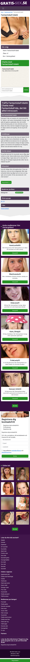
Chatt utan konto (5, 583)
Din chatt (3, 562)
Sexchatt (3, 568)
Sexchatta (3, 549)
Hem (2, 12)
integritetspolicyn (6, 452)
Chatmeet (3, 544)
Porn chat (3, 589)
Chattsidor (4, 581)
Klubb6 (3, 540)
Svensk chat (4, 626)
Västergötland (5, 208)
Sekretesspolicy (15, 655)
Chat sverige (4, 613)
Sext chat (3, 555)
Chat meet (4, 608)
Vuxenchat (4, 615)
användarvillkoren (16, 450)
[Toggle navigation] (3, 8)
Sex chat (3, 564)
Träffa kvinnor (4, 596)
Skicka (26, 90)
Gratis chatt (4, 585)
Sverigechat (4, 628)
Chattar (3, 578)
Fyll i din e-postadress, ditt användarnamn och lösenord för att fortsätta (15, 438)
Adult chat (3, 551)
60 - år (3, 201)
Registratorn (6, 182)
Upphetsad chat (9, 12)
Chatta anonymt (5, 594)
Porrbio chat (4, 553)
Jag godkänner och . (12, 451)
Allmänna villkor (15, 653)
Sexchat (3, 566)
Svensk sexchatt (5, 606)
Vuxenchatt (4, 592)
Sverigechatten (5, 560)
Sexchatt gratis (5, 557)
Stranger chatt (5, 587)
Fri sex (3, 630)
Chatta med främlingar (7, 576)
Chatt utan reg (5, 621)
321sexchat (4, 547)
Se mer (15, 406)
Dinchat (3, 542)
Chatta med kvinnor (6, 617)
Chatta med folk (5, 619)
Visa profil (15, 253)
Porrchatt (3, 602)
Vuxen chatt (4, 610)
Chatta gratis (4, 604)
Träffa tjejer (4, 624)
